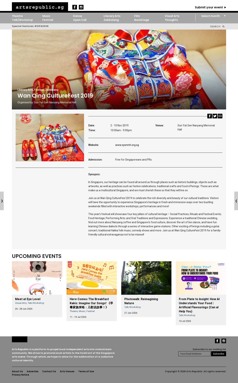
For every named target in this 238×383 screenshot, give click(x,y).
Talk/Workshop (22, 20)
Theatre (17, 16)
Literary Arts (112, 16)
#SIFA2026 (41, 26)
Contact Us (49, 371)
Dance (77, 16)
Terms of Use (86, 371)
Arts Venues (67, 371)
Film (137, 16)
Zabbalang (111, 20)
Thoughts (171, 20)
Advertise (32, 371)
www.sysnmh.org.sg (127, 144)
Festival (47, 20)
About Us (17, 371)
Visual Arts (172, 16)
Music (46, 16)
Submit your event (209, 7)
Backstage (141, 20)
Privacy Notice (20, 374)
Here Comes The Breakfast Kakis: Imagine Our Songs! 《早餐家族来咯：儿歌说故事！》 (91, 303)
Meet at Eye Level (27, 299)
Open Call (79, 20)
